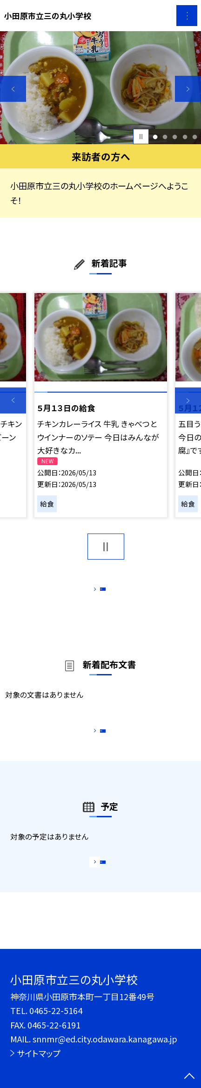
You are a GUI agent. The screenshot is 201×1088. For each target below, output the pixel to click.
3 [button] (175, 136)
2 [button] (165, 136)
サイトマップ (38, 1053)
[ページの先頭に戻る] (189, 1077)
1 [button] (155, 136)
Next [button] (188, 89)
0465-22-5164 (55, 1010)
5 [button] (194, 136)
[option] (100, 87)
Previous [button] (13, 89)
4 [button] (184, 136)
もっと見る (95, 592)
